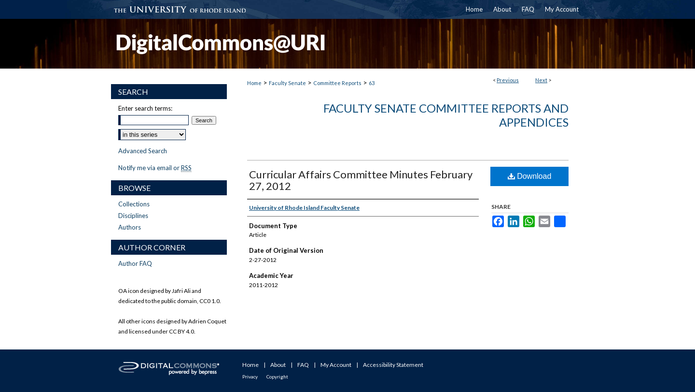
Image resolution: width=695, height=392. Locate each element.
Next (541, 80)
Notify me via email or (155, 168)
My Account (335, 364)
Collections (134, 204)
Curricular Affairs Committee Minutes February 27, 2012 (361, 180)
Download (530, 176)
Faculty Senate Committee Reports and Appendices (446, 115)
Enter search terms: (145, 108)
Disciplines (133, 215)
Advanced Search (142, 151)
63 (372, 83)
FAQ (303, 364)
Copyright (277, 376)
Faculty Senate (287, 83)
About (278, 364)
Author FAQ (135, 263)
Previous (508, 80)
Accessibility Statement (393, 364)
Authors (129, 227)
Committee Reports (337, 83)
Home (254, 83)
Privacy (250, 376)
